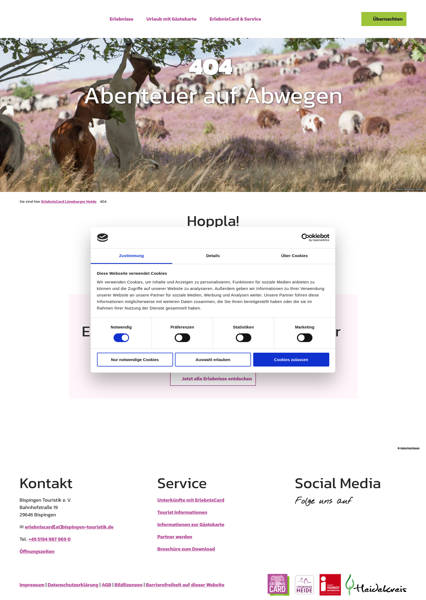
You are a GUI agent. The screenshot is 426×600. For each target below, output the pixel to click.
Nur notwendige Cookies (135, 359)
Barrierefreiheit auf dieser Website (185, 584)
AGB (106, 584)
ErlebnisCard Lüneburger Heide (68, 201)
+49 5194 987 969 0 (50, 539)
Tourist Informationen (182, 512)
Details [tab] (213, 255)
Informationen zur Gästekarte (190, 524)
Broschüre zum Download (186, 548)
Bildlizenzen (128, 584)
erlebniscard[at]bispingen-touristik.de (69, 526)
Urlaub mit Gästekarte (171, 18)
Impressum (32, 584)
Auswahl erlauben (213, 359)
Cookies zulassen (291, 359)
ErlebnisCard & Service (235, 18)
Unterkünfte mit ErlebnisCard (190, 500)
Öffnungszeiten (37, 551)
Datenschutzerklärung (73, 584)
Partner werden (174, 536)
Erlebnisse (121, 18)
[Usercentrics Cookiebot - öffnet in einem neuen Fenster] (305, 237)
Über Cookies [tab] (294, 255)
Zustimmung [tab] (131, 255)
